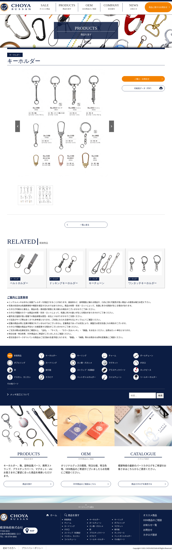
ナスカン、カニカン (19, 377)
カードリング (48, 362)
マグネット (110, 362)
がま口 (139, 362)
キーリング (78, 355)
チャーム (109, 355)
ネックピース (142, 369)
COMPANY (111, 6)
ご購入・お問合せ (141, 79)
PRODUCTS (67, 6)
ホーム (53, 515)
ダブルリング (16, 362)
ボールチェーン (143, 355)
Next (111, 126)
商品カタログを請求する (141, 484)
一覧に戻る (84, 224)
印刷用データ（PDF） (143, 88)
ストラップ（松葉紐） (83, 369)
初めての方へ (9, 548)
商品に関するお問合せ (158, 7)
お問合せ (147, 529)
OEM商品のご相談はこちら (84, 484)
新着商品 (14, 355)
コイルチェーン (112, 377)
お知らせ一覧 (150, 525)
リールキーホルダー (145, 377)
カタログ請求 (150, 534)
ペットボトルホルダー (83, 377)
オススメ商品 (150, 515)
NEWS (134, 6)
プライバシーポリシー (32, 548)
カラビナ (46, 377)
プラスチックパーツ (113, 369)
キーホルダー (48, 355)
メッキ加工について (19, 394)
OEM (89, 6)
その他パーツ (12, 383)
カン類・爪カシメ (81, 362)
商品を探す (27, 484)
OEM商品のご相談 (152, 520)
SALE (45, 6)
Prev (17, 126)
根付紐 (45, 369)
